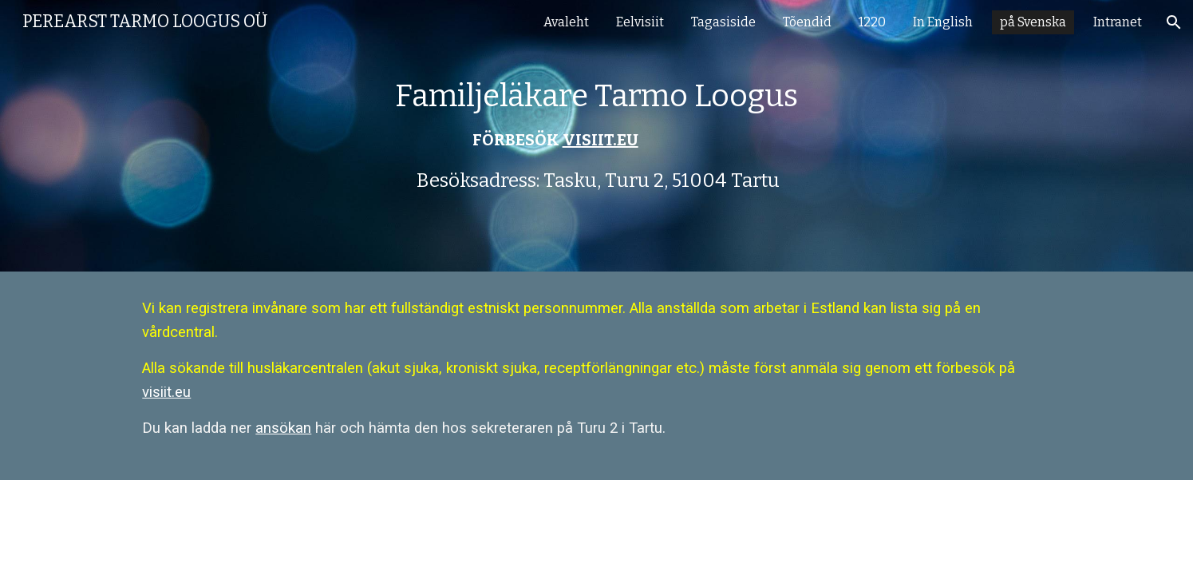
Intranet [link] (1117, 22)
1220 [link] (872, 22)
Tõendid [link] (807, 22)
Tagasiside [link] (723, 22)
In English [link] (943, 22)
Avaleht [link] (566, 22)
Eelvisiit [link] (640, 22)
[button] (1174, 22)
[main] (597, 136)
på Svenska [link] (1033, 22)
